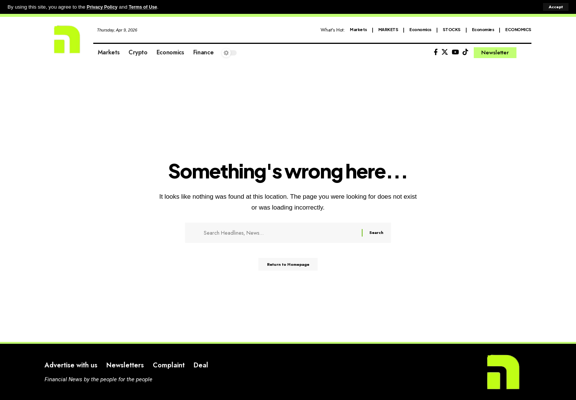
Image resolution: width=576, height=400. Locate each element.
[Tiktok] (465, 52)
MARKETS (388, 29)
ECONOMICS (518, 29)
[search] (526, 53)
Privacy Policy (104, 7)
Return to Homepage (288, 267)
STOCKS (452, 29)
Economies (483, 29)
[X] (445, 52)
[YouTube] (455, 52)
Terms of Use (148, 7)
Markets (358, 29)
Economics (420, 29)
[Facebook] (436, 52)
